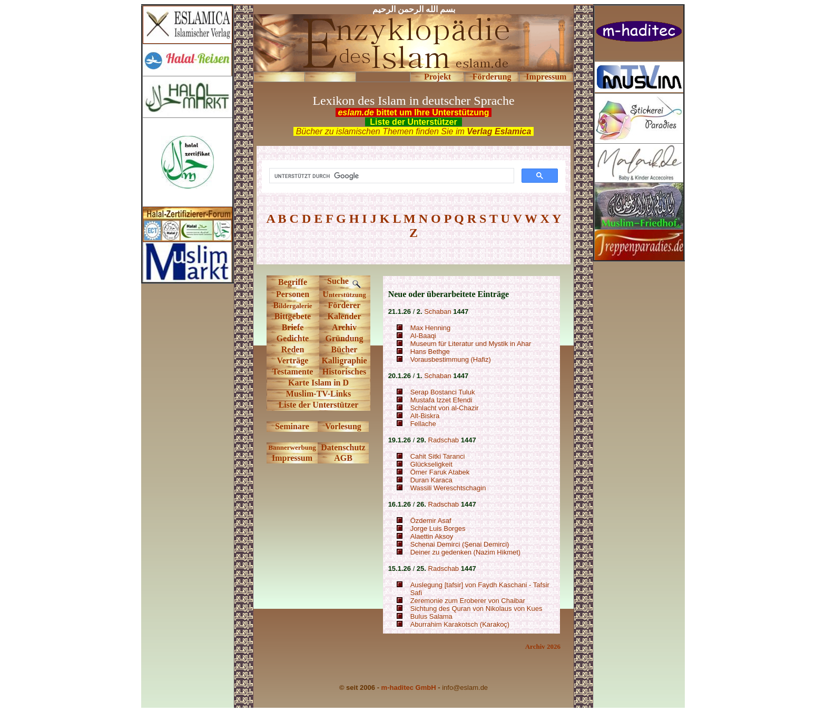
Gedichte (293, 338)
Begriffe (292, 282)
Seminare (292, 426)
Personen (292, 294)
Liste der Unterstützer (319, 404)
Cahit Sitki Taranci (437, 456)
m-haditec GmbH (408, 687)
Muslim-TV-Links (318, 393)
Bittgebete (292, 316)
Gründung (344, 338)
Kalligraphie (344, 360)
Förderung (492, 76)
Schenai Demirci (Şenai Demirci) (459, 544)
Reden (292, 349)
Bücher (344, 349)
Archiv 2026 (542, 646)
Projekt (437, 76)
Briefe (293, 327)
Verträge (293, 360)
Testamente (292, 371)
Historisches (344, 371)
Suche (344, 280)
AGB (343, 457)
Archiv (344, 327)
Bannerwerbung (292, 447)
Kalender (344, 316)
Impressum (546, 76)
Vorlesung (343, 426)
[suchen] (390, 176)
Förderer (344, 305)
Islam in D (329, 382)
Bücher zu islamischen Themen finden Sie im (414, 131)
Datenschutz (343, 447)
